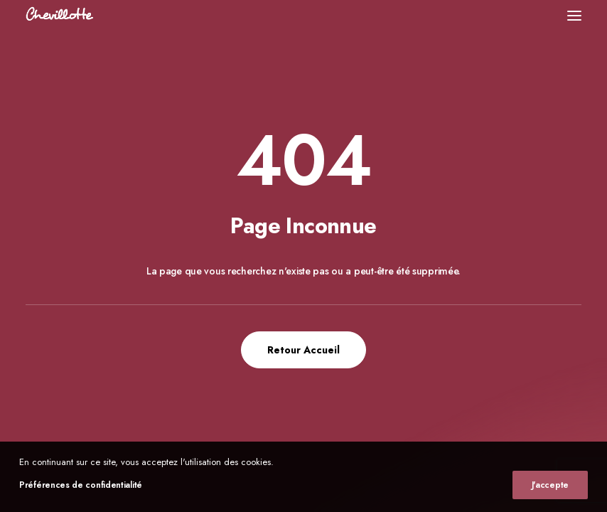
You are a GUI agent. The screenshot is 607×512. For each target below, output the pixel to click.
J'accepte (550, 485)
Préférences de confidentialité (80, 485)
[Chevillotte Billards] (60, 15)
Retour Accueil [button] (303, 350)
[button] (574, 15)
